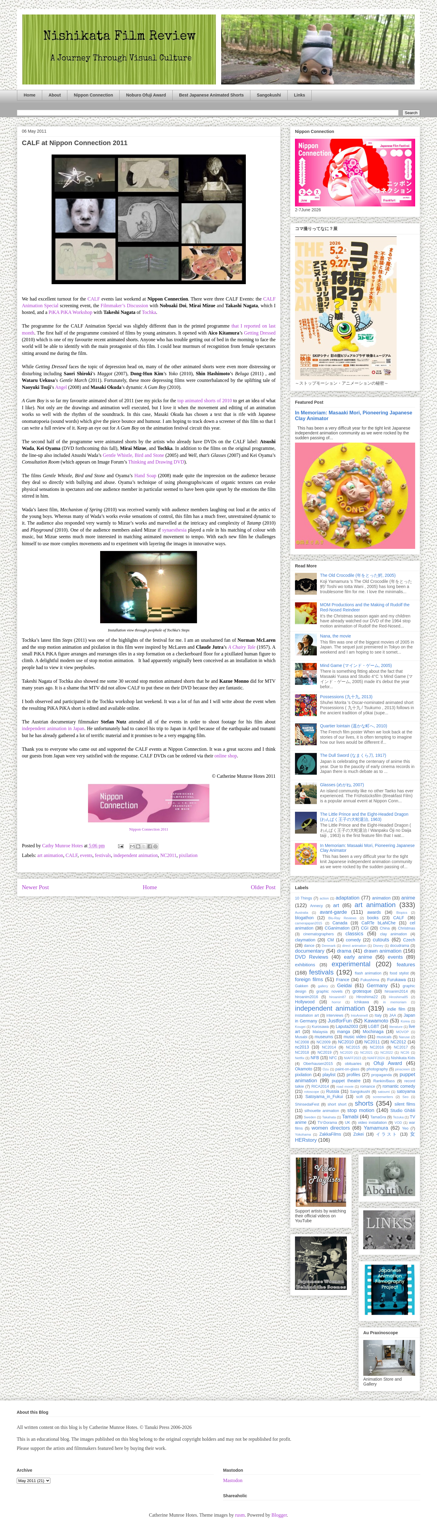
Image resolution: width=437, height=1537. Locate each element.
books (372, 917)
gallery (323, 986)
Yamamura (376, 1128)
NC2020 (346, 1052)
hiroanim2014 (396, 991)
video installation (372, 1122)
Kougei (300, 1027)
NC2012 (398, 1041)
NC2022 (386, 1052)
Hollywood (305, 1001)
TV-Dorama (327, 1122)
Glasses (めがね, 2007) (342, 784)
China (385, 928)
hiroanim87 (337, 997)
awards (374, 912)
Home (30, 95)
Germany (377, 985)
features (406, 964)
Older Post (263, 887)
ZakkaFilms (330, 1134)
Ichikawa (361, 1002)
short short (336, 1104)
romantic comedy (398, 1086)
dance (309, 946)
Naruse (404, 1037)
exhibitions (305, 964)
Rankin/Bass (384, 1081)
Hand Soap (145, 475)
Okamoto (303, 1068)
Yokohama (303, 1134)
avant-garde (333, 912)
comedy (353, 939)
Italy (378, 1015)
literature (396, 1027)
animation (381, 898)
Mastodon (232, 1480)
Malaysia (320, 1032)
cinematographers (318, 934)
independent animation (135, 855)
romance (367, 1086)
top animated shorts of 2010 (205, 400)
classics (354, 934)
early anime (358, 957)
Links (299, 95)
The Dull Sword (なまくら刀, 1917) (353, 755)
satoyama (406, 1091)
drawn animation (382, 951)
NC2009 (323, 1042)
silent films (405, 1104)
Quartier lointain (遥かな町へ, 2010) (353, 725)
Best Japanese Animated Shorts (211, 95)
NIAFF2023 (352, 1058)
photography (377, 1069)
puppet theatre (346, 1080)
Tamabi (350, 1117)
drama (344, 951)
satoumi (384, 1091)
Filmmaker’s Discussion (124, 305)
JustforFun (340, 1021)
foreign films (309, 979)
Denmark (328, 945)
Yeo (405, 1128)
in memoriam (395, 1002)
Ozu (326, 1069)
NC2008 (302, 1042)
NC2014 (329, 1047)
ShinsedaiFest (307, 1104)
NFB (314, 1057)
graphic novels (329, 991)
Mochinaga (373, 1031)
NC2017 (401, 1047)
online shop (226, 755)
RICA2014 (320, 1086)
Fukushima (370, 980)
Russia (332, 1091)
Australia (301, 912)
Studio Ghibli (402, 1110)
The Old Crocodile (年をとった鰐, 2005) (358, 575)
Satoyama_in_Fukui (324, 1096)
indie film (396, 1009)
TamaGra (378, 1117)
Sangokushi (269, 95)
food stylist (399, 973)
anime (408, 898)
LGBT (373, 1026)
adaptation (347, 898)
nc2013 (302, 1047)
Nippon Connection (93, 95)
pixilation (188, 855)
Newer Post (35, 887)
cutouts (381, 940)
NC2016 (377, 1047)
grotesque (362, 991)
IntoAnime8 (359, 1015)
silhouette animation (321, 1111)
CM (330, 939)
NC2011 (168, 855)
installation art (307, 1015)
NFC (333, 1058)
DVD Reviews (311, 957)
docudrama (399, 946)
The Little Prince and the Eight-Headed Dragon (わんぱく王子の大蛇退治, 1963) (364, 817)
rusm (240, 1515)
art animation (50, 855)
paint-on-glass (347, 1069)
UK (347, 1122)
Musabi (301, 1037)
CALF (93, 298)
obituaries (353, 1064)
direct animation (354, 945)
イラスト (387, 1134)
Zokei (358, 1134)
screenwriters (383, 1097)
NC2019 (324, 1052)
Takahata (329, 1117)
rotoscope (311, 1091)
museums (324, 1036)
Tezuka (398, 1117)
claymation (305, 939)
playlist (329, 1074)
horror (336, 1002)
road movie (345, 1086)
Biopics (401, 912)
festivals (103, 855)
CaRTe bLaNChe (378, 922)
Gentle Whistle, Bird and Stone (134, 455)
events (86, 855)
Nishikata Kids (403, 1058)
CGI (364, 928)
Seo (405, 1097)
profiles (353, 1074)
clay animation (393, 934)
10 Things (303, 898)
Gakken (301, 986)
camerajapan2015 (308, 923)
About (55, 95)
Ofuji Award (388, 1063)
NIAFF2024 (376, 1058)
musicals (384, 1037)
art (336, 905)
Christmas (406, 928)
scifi (359, 1097)
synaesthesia (174, 529)
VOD (398, 1122)
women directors (331, 1128)
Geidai (344, 985)
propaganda (381, 1075)
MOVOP (402, 1032)
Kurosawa (320, 1027)
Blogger (279, 1515)
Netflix (299, 1058)
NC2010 (346, 1041)
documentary (309, 951)
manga (343, 1031)
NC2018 (302, 1052)
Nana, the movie (335, 636)
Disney (378, 945)
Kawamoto (376, 1021)
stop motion (360, 1110)
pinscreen (402, 1069)
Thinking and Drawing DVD (156, 461)
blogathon (304, 917)
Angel (61, 387)
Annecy (316, 906)
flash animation (368, 973)
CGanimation (337, 928)
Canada (339, 922)
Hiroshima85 (398, 997)
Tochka (149, 312)
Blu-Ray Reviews (342, 918)
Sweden (310, 1117)
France (343, 979)
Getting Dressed (260, 332)
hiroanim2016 (306, 997)
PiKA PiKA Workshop (70, 312)
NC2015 (353, 1047)
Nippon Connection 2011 (148, 829)
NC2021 (366, 1052)
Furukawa (396, 979)
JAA (392, 1015)
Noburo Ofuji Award (146, 95)
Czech (409, 939)
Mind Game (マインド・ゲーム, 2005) (356, 665)
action (324, 898)
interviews (334, 1015)
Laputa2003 (347, 1026)
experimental (351, 964)
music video (355, 1036)
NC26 (405, 1052)
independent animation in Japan (53, 728)
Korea (405, 1021)
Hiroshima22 (367, 997)
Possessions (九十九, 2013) (346, 696)
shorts (364, 1103)
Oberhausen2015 (318, 1064)
